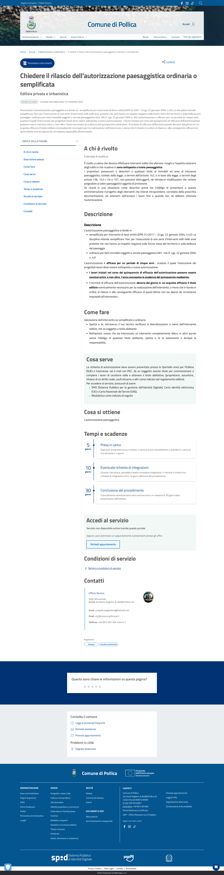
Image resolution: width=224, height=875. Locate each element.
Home (23, 52)
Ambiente (54, 833)
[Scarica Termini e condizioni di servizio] (102, 568)
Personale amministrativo (31, 815)
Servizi (32, 52)
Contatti (127, 788)
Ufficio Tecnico (96, 593)
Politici (23, 811)
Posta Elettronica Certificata (135, 810)
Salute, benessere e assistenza (64, 838)
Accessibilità (131, 868)
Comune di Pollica (112, 24)
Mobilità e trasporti (59, 820)
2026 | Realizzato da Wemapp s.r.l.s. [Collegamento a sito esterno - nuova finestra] (112, 872)
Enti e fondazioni (27, 807)
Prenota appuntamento (176, 793)
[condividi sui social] (168, 62)
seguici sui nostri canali (132, 820)
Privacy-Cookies (95, 868)
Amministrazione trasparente (99, 821)
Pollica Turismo (45, 2)
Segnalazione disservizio (177, 802)
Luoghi (23, 820)
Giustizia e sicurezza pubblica (63, 824)
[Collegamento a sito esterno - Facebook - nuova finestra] (181, 3)
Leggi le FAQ (171, 797)
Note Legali (109, 868)
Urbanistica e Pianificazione (62, 811)
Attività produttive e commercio (64, 807)
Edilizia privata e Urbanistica (51, 52)
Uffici (22, 802)
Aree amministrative (29, 793)
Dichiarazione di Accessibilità (179, 806)
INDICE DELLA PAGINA (34, 141)
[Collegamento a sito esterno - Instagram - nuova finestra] (187, 3)
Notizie (89, 793)
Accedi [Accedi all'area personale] (189, 24)
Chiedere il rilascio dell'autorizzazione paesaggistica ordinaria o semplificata (103, 52)
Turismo (54, 815)
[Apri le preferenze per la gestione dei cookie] (7, 867)
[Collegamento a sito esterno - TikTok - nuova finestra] (192, 3)
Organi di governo (28, 798)
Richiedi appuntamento (103, 544)
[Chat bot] (216, 867)
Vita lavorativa (56, 802)
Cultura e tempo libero (60, 798)
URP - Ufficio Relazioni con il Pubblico (139, 814)
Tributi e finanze (57, 829)
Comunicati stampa (95, 798)
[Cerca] (201, 3)
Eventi (89, 802)
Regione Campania (29, 2)
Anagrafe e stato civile (60, 793)
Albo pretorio (92, 816)
